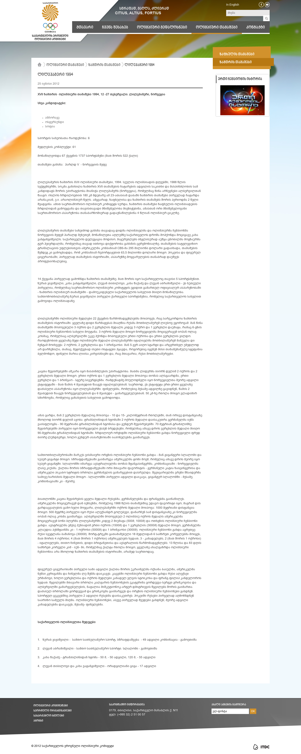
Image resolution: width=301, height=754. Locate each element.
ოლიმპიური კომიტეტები (50, 705)
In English (232, 4)
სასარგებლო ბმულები (48, 715)
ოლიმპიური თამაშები (216, 27)
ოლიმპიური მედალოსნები (162, 27)
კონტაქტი (255, 27)
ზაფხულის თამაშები (236, 54)
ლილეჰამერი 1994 (139, 65)
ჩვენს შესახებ (115, 27)
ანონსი (38, 720)
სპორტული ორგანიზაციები (52, 710)
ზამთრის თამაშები (104, 65)
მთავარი (85, 27)
